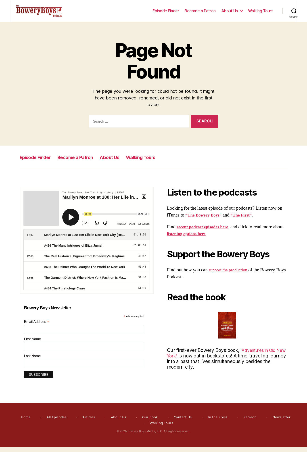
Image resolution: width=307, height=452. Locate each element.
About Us (229, 13)
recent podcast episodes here (205, 232)
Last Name (32, 361)
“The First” (245, 220)
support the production (230, 275)
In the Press (218, 422)
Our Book (150, 422)
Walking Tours (261, 13)
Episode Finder (165, 13)
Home (26, 422)
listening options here (199, 239)
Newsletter (281, 422)
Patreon (250, 422)
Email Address (36, 326)
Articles (89, 422)
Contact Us (183, 422)
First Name (32, 344)
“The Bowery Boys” (205, 220)
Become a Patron (200, 13)
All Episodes (57, 422)
